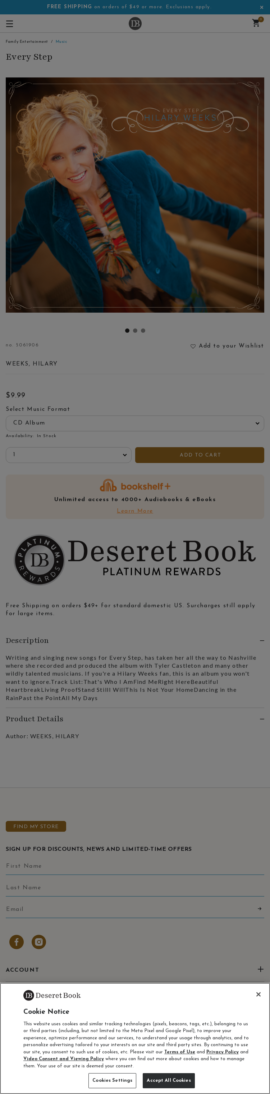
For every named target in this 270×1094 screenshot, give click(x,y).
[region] (135, 1038)
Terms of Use (179, 1052)
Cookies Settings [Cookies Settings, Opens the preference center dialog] (112, 1080)
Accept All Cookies (169, 1080)
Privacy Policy (222, 1052)
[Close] (258, 994)
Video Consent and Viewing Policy (63, 1059)
